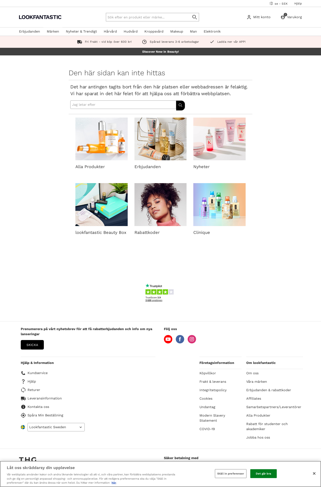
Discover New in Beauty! (160, 51)
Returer (30, 389)
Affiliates (253, 398)
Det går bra (263, 473)
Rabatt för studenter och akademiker (267, 426)
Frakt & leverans (212, 382)
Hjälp (298, 3)
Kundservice (34, 373)
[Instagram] (192, 342)
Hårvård (110, 31)
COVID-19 (207, 429)
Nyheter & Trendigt (81, 31)
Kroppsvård (153, 31)
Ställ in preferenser (230, 473)
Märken (53, 31)
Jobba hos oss (258, 437)
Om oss (252, 373)
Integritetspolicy (213, 390)
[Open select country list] (56, 427)
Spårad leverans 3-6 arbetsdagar (169, 41)
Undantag (207, 407)
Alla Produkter (258, 415)
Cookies (205, 398)
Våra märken (256, 382)
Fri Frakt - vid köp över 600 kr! (103, 41)
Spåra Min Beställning (42, 415)
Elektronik (212, 31)
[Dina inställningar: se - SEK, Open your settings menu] (278, 3)
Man (193, 31)
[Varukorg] (292, 17)
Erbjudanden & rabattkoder (268, 390)
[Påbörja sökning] (195, 17)
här (114, 482)
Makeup (176, 31)
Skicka (32, 345)
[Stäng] (314, 473)
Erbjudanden (29, 31)
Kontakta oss (35, 406)
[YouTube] (168, 342)
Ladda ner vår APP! (227, 41)
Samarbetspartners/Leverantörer (273, 407)
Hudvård (131, 31)
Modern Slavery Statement (212, 418)
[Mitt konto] (259, 17)
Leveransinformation (41, 398)
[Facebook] (180, 342)
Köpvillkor (207, 373)
